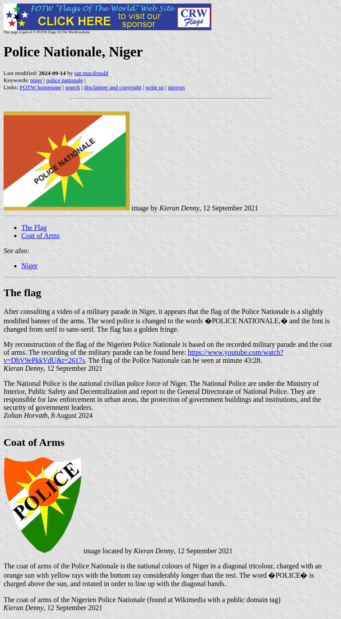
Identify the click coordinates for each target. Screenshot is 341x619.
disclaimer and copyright (112, 87)
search (72, 87)
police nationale (64, 80)
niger (36, 80)
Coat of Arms (40, 235)
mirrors (176, 87)
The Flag (34, 227)
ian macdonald (91, 73)
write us (155, 87)
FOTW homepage (40, 87)
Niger (29, 266)
